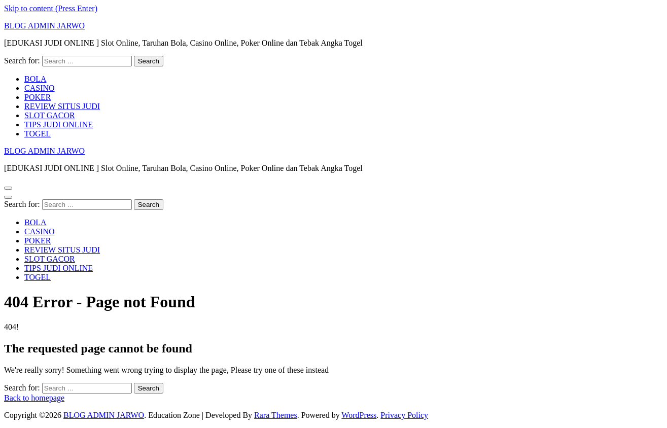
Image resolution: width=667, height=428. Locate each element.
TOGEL (37, 133)
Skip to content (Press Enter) (50, 8)
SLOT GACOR (49, 115)
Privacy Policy (404, 415)
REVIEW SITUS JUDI (62, 106)
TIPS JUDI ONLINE (58, 124)
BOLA (35, 79)
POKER (37, 97)
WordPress (358, 415)
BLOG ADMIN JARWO (44, 25)
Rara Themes (275, 415)
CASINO (39, 88)
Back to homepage (34, 398)
